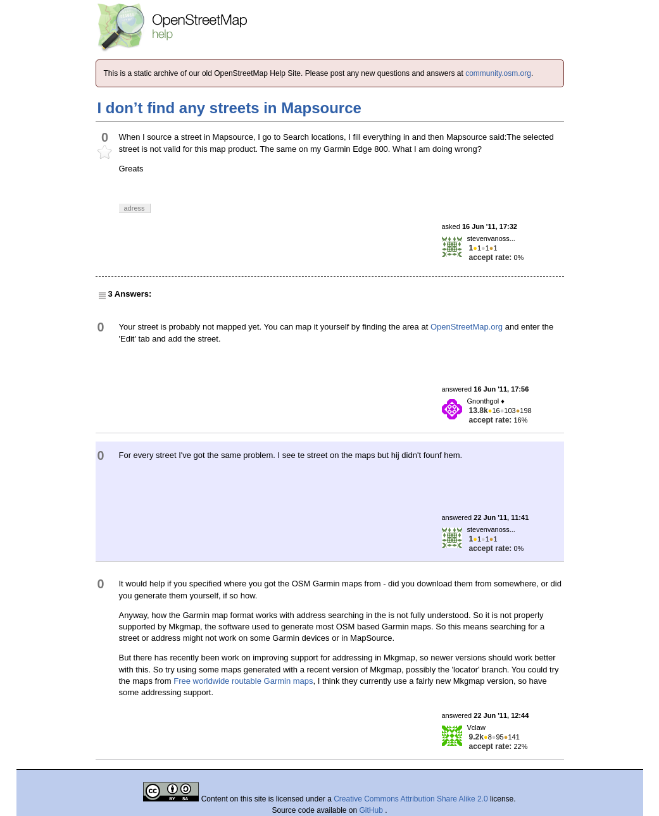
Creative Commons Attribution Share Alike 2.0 (410, 798)
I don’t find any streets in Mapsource (229, 107)
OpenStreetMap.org (466, 326)
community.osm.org (498, 73)
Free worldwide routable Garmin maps (243, 681)
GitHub (373, 810)
